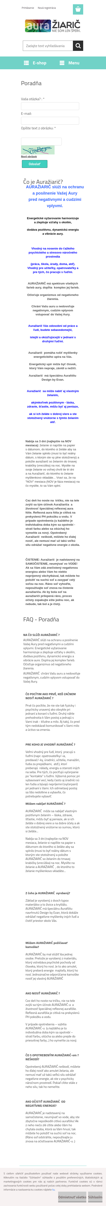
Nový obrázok (29, 156)
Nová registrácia (47, 8)
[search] (78, 46)
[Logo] (53, 26)
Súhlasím (95, 1197)
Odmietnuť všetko (72, 1197)
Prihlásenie (28, 8)
